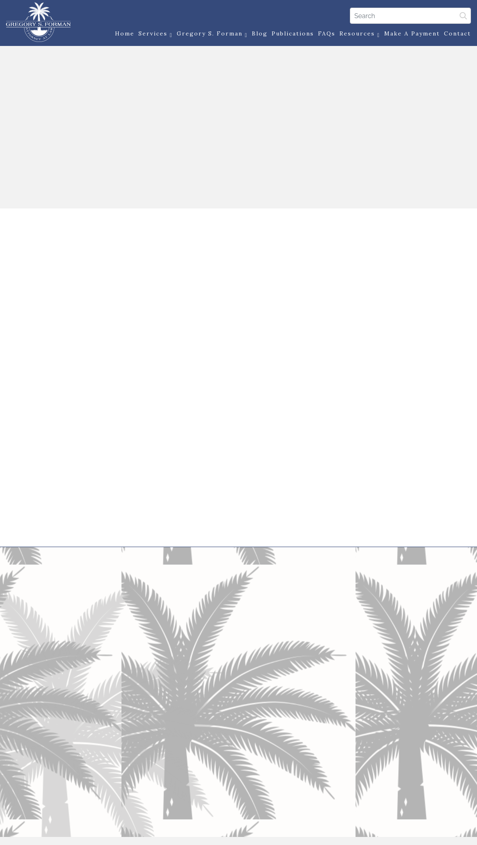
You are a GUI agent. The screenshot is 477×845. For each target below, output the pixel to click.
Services (155, 34)
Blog (260, 33)
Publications (293, 33)
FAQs (326, 33)
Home (124, 33)
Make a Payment (412, 33)
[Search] (410, 16)
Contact (457, 33)
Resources (359, 34)
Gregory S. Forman (212, 34)
